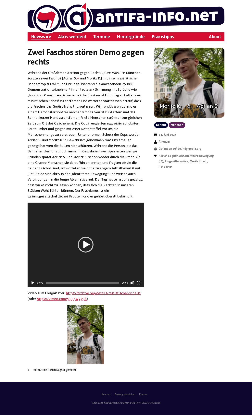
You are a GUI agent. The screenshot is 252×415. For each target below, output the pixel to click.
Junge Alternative (176, 161)
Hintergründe (131, 36)
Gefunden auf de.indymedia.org (180, 148)
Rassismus (165, 167)
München (177, 125)
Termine (101, 36)
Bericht (161, 125)
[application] (86, 245)
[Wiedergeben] (33, 283)
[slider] (82, 283)
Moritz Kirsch (198, 161)
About (215, 36)
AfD (181, 156)
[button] (86, 245)
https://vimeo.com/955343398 (62, 299)
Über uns (106, 394)
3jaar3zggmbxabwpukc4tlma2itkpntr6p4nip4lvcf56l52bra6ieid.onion (126, 402)
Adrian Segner (168, 156)
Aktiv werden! (72, 36)
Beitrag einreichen (125, 394)
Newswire (41, 36)
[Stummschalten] (132, 283)
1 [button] (78, 77)
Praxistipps (163, 36)
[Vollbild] (139, 283)
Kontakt (143, 394)
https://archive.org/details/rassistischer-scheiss (103, 293)
